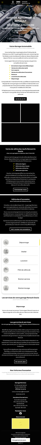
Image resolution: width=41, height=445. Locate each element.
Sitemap (20, 439)
